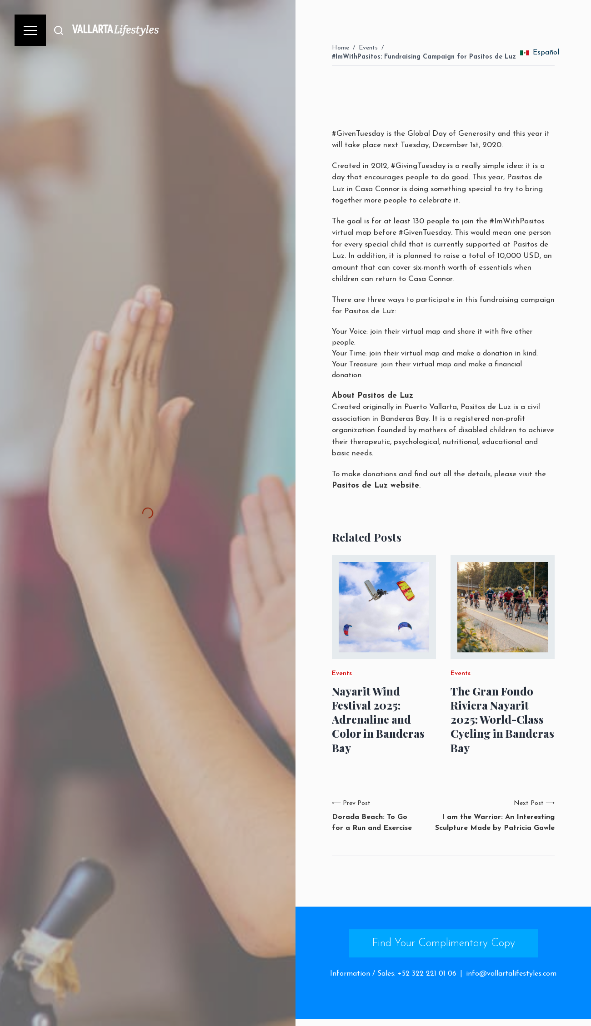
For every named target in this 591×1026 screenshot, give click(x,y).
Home (340, 47)
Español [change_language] (540, 52)
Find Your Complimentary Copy (443, 943)
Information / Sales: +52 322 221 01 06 (393, 973)
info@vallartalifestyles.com (511, 973)
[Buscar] (59, 30)
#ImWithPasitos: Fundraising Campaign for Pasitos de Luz (424, 57)
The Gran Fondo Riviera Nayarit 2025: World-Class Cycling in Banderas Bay (502, 719)
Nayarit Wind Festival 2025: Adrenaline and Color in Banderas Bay (378, 719)
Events (368, 47)
